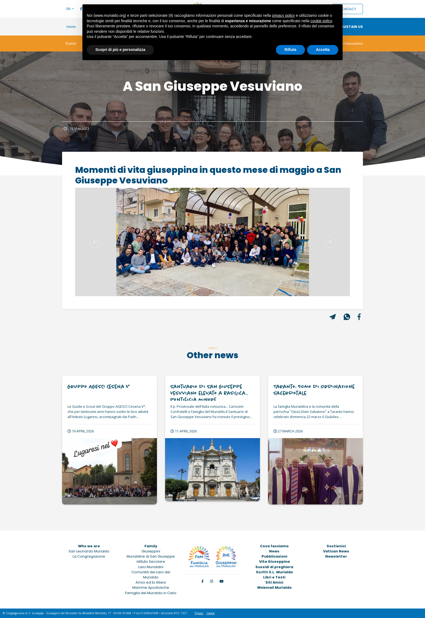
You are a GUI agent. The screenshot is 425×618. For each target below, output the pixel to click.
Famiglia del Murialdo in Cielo (150, 593)
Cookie (210, 613)
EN (68, 9)
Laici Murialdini (150, 567)
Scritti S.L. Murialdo (274, 572)
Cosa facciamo (274, 546)
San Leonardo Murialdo (89, 551)
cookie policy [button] (321, 21)
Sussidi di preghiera (274, 567)
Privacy (199, 613)
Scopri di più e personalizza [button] (120, 49)
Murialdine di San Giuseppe (151, 556)
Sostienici (336, 546)
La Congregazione (89, 556)
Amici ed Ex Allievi (151, 582)
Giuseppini (150, 551)
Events (71, 43)
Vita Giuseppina (274, 561)
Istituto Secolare (151, 561)
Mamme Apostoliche (150, 587)
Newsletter (336, 556)
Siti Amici (274, 582)
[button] (95, 242)
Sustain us (352, 26)
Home (71, 27)
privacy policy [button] (283, 15)
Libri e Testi (274, 577)
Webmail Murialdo (274, 587)
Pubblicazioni (274, 556)
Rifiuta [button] (291, 49)
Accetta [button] (323, 49)
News (274, 551)
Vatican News (336, 551)
